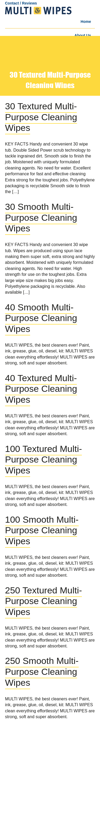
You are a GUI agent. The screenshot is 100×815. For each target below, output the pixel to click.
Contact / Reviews (21, 3)
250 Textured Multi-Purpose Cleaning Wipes (43, 601)
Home (86, 21)
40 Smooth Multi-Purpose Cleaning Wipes (41, 318)
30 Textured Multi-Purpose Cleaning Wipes (41, 117)
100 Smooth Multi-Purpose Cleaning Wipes (42, 530)
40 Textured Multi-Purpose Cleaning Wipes (41, 389)
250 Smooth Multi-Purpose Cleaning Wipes (42, 672)
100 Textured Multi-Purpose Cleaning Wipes (43, 460)
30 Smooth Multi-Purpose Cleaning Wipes (41, 218)
